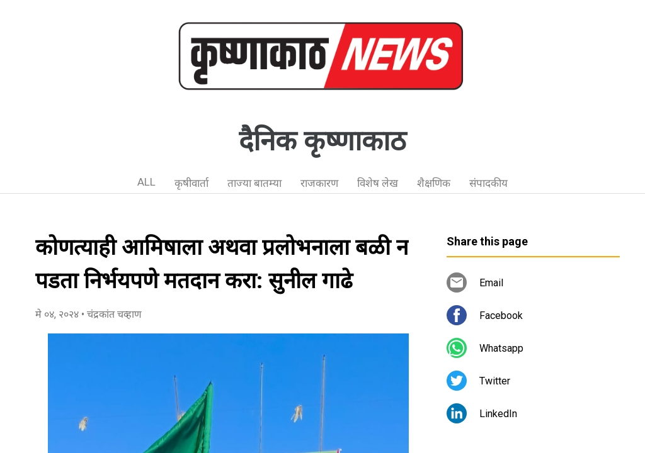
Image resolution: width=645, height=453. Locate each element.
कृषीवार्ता (191, 183)
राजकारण (319, 183)
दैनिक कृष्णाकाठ (322, 141)
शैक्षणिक (433, 183)
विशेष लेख (377, 183)
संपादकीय (488, 183)
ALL (146, 182)
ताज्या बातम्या (254, 183)
